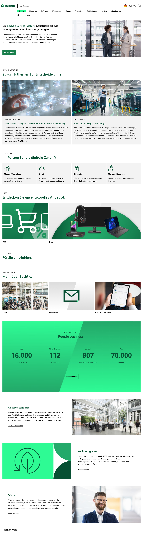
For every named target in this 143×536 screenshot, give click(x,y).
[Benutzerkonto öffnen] (134, 5)
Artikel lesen (9, 53)
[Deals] (21, 11)
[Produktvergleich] (130, 6)
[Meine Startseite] (18, 15)
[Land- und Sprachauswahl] (125, 5)
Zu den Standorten (15, 426)
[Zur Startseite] (8, 11)
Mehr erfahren (71, 377)
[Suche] (71, 6)
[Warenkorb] (139, 6)
